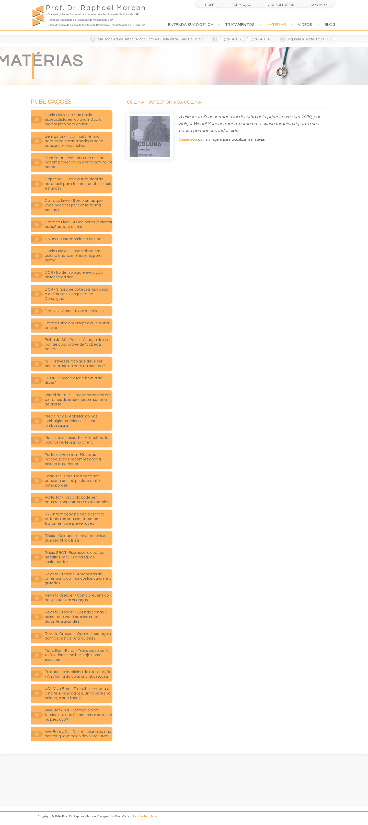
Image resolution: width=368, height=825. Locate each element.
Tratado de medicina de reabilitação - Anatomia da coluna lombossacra (78, 674)
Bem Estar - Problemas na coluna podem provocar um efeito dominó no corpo (78, 162)
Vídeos (305, 25)
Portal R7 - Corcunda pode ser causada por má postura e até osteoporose (72, 480)
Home (210, 5)
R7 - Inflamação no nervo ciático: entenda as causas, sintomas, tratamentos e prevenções (74, 518)
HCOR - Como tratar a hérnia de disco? (73, 380)
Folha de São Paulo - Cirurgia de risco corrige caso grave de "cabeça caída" (78, 344)
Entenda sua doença (190, 25)
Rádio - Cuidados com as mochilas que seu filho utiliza (75, 538)
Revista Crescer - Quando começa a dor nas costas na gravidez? (78, 636)
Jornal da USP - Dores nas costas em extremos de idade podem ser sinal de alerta (78, 399)
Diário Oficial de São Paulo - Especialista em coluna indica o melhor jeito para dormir (73, 119)
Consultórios (281, 5)
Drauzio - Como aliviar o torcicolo (74, 311)
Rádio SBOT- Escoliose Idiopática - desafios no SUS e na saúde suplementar (76, 557)
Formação (241, 5)
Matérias (276, 25)
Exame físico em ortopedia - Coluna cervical (77, 325)
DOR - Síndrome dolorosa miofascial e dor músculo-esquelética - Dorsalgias (77, 294)
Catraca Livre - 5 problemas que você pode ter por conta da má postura (74, 205)
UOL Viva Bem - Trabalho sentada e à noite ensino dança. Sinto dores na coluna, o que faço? (78, 693)
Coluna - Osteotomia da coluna (73, 239)
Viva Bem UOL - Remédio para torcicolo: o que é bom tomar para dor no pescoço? (78, 714)
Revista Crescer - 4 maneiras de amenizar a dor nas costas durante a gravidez (78, 578)
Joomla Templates (145, 816)
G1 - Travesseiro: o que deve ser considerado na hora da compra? (75, 363)
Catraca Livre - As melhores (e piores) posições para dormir (78, 224)
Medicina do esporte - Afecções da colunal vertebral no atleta (76, 440)
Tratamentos (240, 25)
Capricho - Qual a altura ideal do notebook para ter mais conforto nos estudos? (78, 183)
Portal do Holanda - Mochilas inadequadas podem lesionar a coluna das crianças (73, 459)
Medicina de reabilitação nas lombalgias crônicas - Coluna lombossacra (71, 420)
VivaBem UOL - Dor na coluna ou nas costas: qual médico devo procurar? (78, 734)
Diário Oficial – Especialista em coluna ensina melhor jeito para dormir (73, 255)
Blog (330, 25)
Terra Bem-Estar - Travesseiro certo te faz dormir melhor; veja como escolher (77, 655)
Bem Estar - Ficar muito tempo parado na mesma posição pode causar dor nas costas (74, 141)
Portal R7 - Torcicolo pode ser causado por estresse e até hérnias (77, 499)
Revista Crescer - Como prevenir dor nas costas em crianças (77, 597)
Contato (318, 5)
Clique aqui (188, 139)
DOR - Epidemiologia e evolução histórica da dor (74, 274)
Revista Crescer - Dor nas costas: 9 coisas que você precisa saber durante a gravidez (76, 616)
